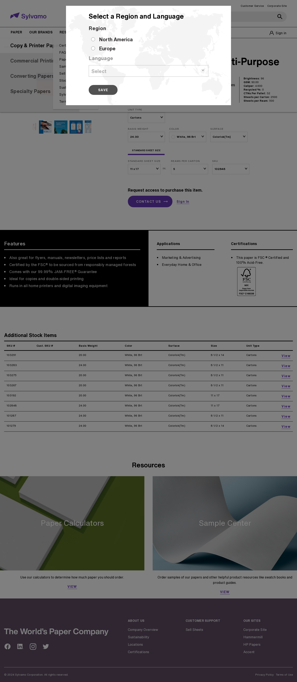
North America (116, 39)
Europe (107, 48)
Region (97, 28)
